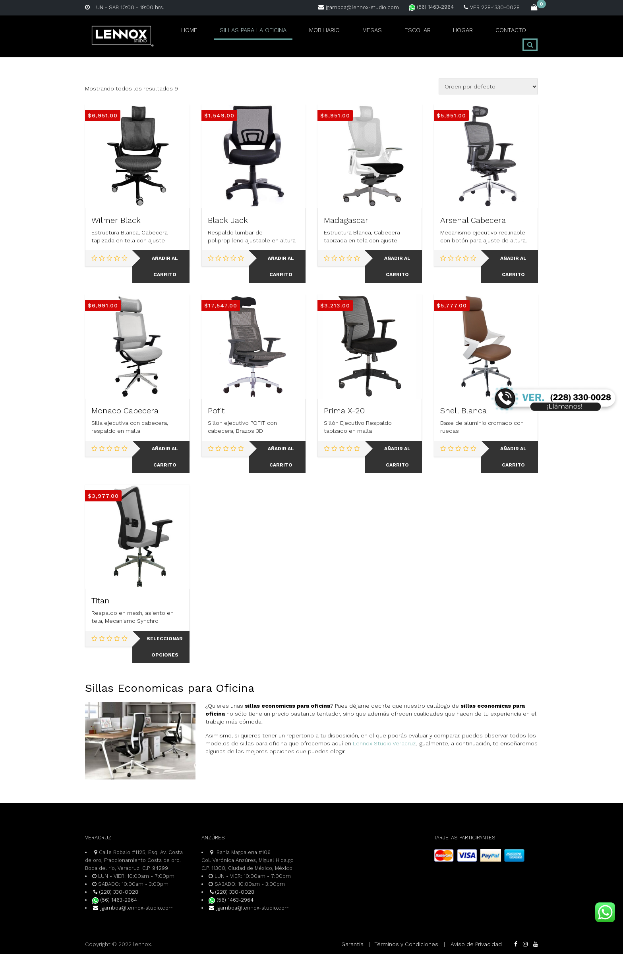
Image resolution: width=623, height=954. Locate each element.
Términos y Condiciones (406, 944)
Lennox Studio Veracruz (384, 743)
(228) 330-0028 (115, 892)
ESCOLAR (404, 34)
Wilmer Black (116, 220)
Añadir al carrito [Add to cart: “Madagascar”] (397, 266)
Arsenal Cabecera (473, 220)
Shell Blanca (463, 410)
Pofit (216, 410)
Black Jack (228, 220)
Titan (100, 600)
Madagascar (346, 220)
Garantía (352, 944)
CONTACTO (488, 34)
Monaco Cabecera (125, 410)
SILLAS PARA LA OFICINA (245, 34)
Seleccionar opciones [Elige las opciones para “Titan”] (165, 647)
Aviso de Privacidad (476, 944)
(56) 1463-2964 (431, 7)
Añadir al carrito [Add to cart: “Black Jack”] (281, 266)
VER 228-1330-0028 (492, 7)
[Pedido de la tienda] (488, 86)
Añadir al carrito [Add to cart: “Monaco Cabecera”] (165, 457)
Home (181, 34)
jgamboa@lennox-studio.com (358, 7)
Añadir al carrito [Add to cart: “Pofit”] (281, 457)
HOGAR (445, 34)
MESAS (363, 34)
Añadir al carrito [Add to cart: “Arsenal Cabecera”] (513, 266)
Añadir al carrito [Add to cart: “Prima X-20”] (397, 457)
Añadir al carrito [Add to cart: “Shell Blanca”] (513, 457)
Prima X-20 (344, 410)
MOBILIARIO (318, 34)
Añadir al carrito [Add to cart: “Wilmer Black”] (165, 266)
